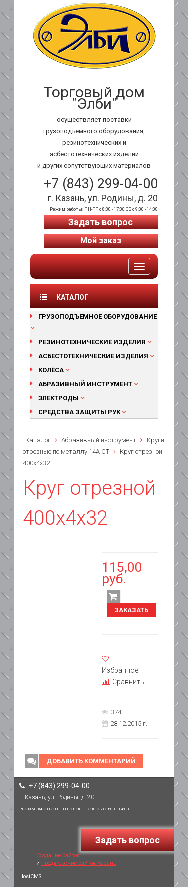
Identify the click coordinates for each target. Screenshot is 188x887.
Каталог (38, 440)
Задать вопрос (100, 222)
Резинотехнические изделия (92, 342)
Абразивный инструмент (85, 384)
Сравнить (123, 682)
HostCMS (30, 876)
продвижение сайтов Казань (78, 863)
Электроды (58, 398)
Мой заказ (100, 240)
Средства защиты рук (79, 412)
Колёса (51, 370)
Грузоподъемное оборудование (97, 316)
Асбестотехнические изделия (93, 356)
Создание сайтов (58, 855)
